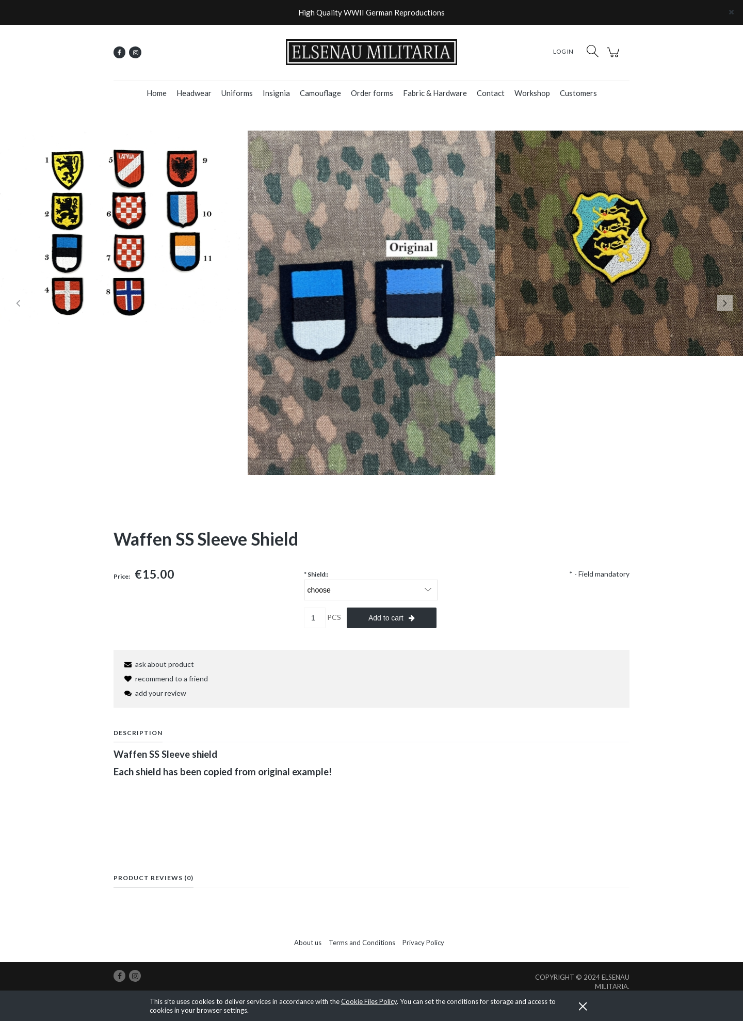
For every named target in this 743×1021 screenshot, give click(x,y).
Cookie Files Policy (369, 1001)
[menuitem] (156, 93)
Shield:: (316, 574)
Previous (18, 303)
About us (307, 942)
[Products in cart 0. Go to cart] (615, 57)
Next (725, 303)
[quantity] (315, 618)
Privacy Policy (423, 942)
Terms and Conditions (362, 942)
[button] (157, 664)
